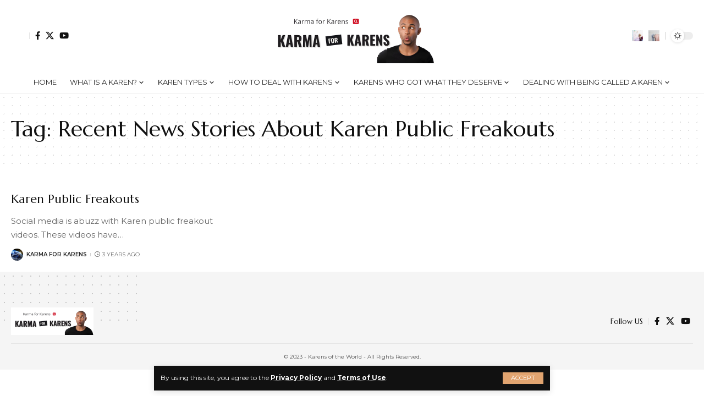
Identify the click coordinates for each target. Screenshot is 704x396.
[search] (653, 35)
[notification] (637, 35)
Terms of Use (361, 377)
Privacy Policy (296, 377)
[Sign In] (20, 35)
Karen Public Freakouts (75, 198)
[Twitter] (50, 35)
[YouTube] (64, 35)
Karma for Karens (56, 254)
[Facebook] (37, 35)
